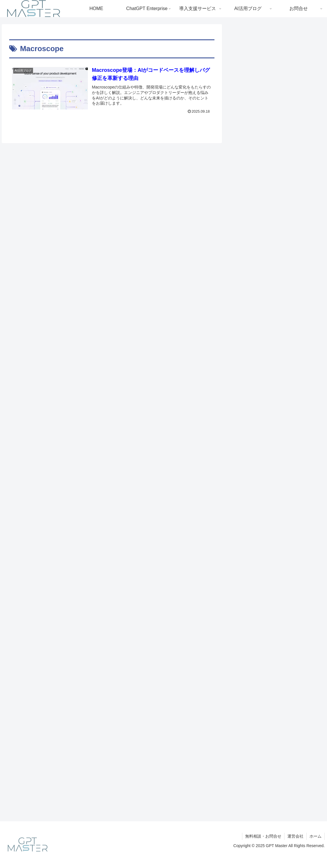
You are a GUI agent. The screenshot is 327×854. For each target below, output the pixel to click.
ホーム (315, 836)
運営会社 (295, 836)
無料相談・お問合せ (263, 836)
